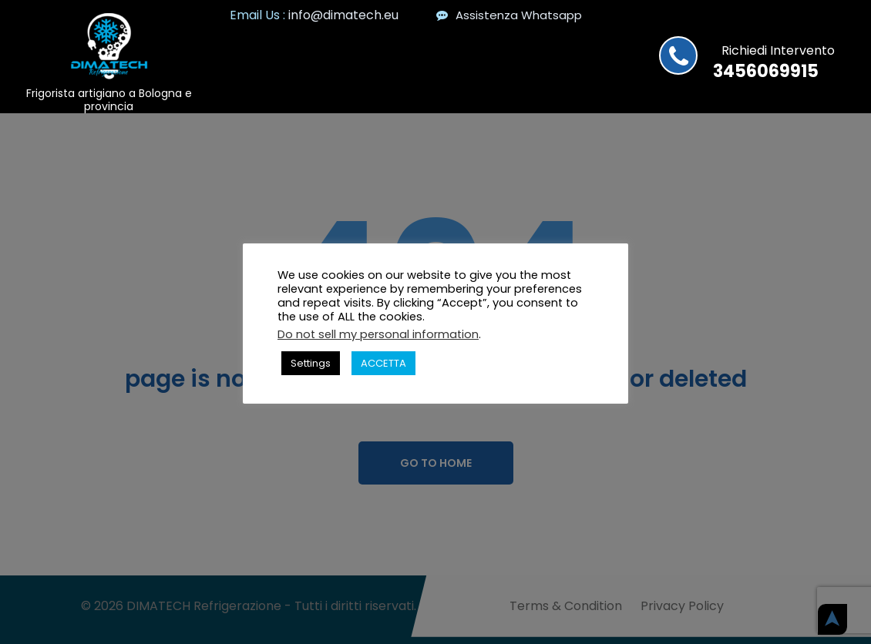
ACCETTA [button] (383, 363)
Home (409, 51)
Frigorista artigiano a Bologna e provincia (109, 100)
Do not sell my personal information (378, 334)
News (463, 51)
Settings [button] (311, 363)
